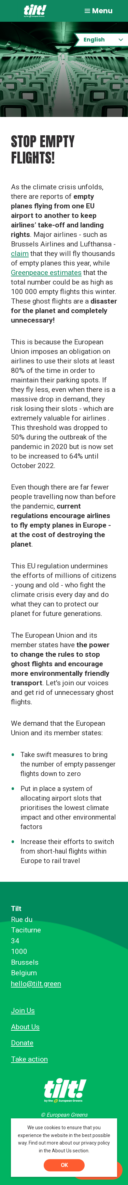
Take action (29, 1059)
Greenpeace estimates (46, 273)
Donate (22, 1043)
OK (64, 1165)
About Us (25, 1027)
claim (20, 254)
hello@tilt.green (36, 984)
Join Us (23, 1011)
